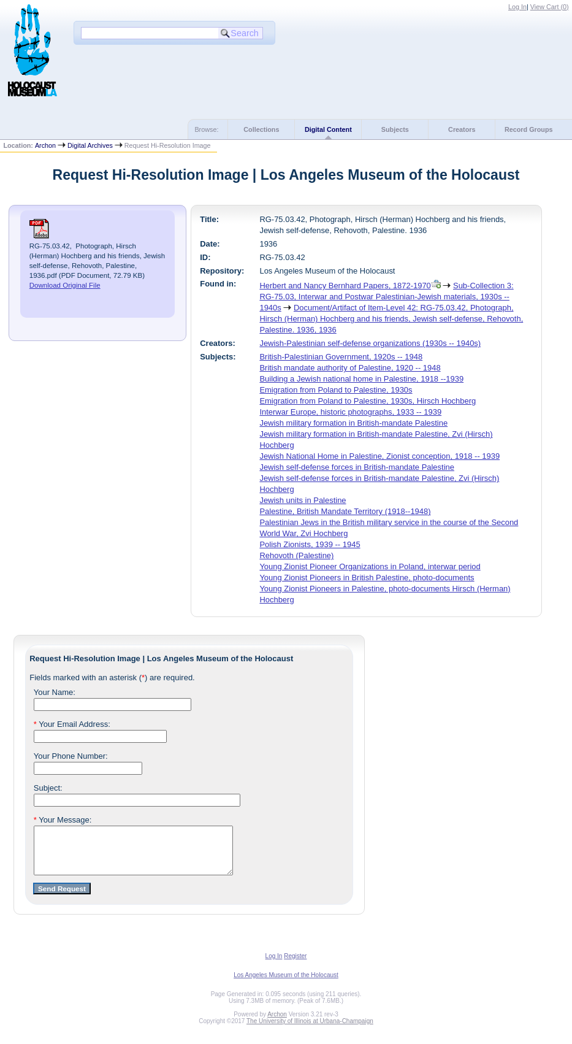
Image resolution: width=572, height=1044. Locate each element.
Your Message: (63, 819)
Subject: (48, 788)
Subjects (395, 129)
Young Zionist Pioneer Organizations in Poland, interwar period (369, 566)
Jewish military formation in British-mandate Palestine (353, 423)
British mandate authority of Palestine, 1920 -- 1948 (349, 367)
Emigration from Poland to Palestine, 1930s (335, 389)
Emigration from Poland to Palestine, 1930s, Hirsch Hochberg (367, 400)
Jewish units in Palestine (302, 500)
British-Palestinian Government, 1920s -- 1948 (340, 356)
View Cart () (549, 6)
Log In (517, 6)
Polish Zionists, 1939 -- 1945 (309, 544)
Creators (461, 129)
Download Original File (65, 285)
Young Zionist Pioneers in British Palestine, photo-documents (366, 577)
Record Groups (529, 129)
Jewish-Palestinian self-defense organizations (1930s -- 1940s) (370, 343)
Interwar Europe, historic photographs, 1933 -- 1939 (350, 411)
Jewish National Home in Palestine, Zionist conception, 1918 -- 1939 (379, 456)
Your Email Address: (72, 724)
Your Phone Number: (71, 756)
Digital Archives (90, 145)
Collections (261, 129)
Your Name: (54, 692)
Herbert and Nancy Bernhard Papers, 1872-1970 (344, 285)
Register (295, 965)
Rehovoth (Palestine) (296, 555)
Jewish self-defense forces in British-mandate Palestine (356, 467)
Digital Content (328, 129)
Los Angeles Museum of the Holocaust (286, 984)
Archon (45, 145)
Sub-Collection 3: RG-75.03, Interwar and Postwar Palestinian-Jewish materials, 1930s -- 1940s (386, 296)
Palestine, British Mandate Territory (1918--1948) (344, 511)
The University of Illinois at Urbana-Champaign (309, 1030)
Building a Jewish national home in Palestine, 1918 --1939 (361, 378)
